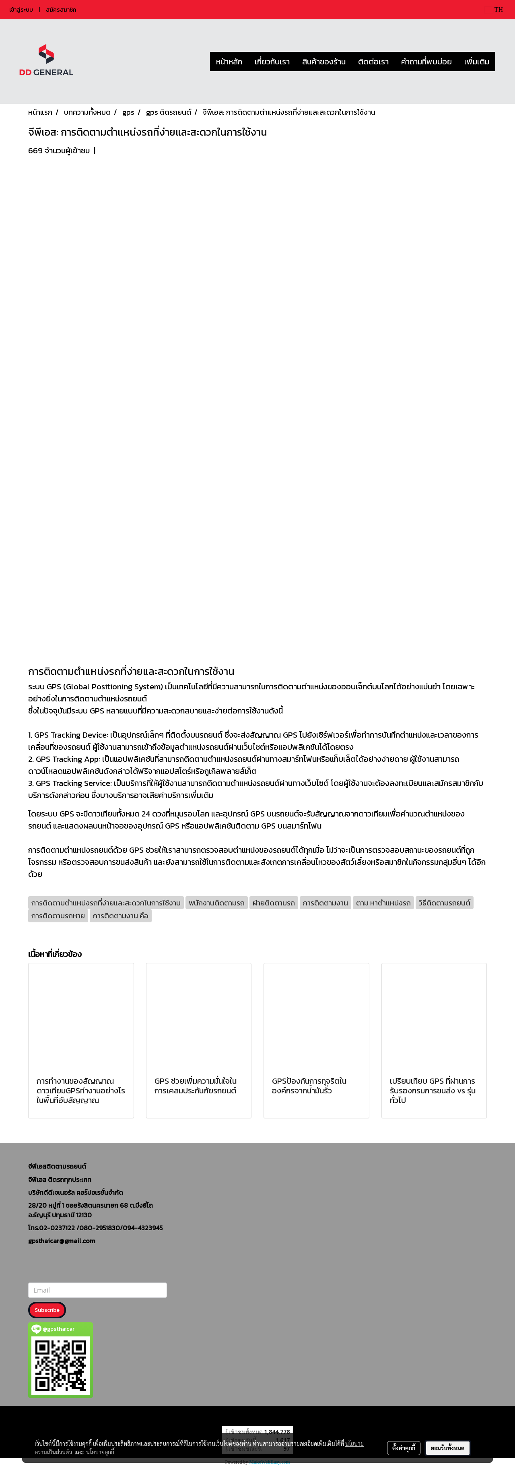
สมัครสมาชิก (61, 10)
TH (493, 9)
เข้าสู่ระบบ (21, 10)
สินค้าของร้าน (324, 62)
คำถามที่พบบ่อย (426, 62)
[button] (502, 61)
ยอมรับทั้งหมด (448, 1448)
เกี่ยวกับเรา (272, 62)
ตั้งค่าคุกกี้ (403, 1448)
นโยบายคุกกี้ (100, 1452)
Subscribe (47, 1310)
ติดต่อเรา (373, 62)
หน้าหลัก (229, 62)
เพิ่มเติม (476, 62)
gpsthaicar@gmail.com (61, 1240)
